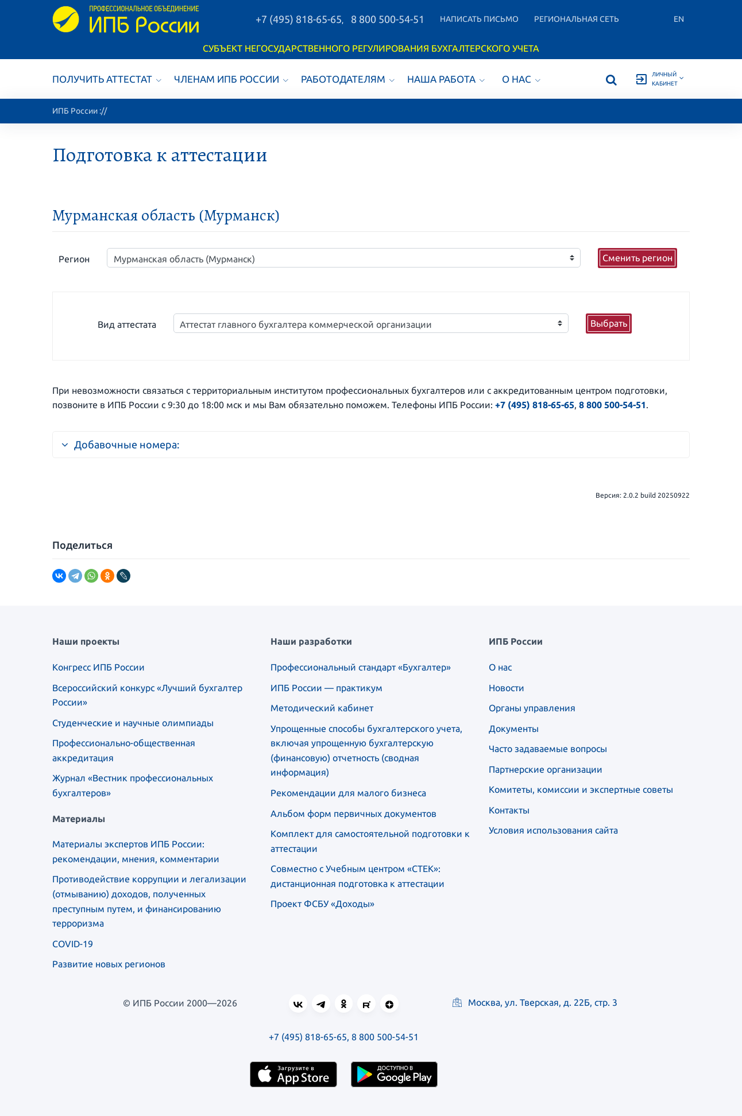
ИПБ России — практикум (326, 688)
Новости (506, 688)
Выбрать (608, 323)
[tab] (371, 440)
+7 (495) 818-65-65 (299, 19)
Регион (74, 259)
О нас (521, 78)
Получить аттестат (106, 78)
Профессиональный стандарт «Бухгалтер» (360, 667)
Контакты (509, 810)
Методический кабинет (321, 708)
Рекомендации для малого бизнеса (348, 793)
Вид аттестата (127, 324)
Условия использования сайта (553, 830)
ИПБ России (75, 110)
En (679, 19)
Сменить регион (637, 258)
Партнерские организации (545, 769)
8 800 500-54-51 (387, 19)
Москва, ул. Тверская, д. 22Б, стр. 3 (535, 1002)
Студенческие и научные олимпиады (133, 723)
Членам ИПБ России (231, 78)
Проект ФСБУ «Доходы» (322, 903)
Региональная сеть (576, 19)
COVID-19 (72, 944)
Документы (514, 728)
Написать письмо (479, 19)
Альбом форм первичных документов (353, 813)
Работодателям (348, 78)
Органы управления (532, 708)
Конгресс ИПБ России (98, 667)
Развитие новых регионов (108, 964)
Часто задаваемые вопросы (548, 748)
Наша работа (446, 78)
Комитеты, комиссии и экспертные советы (581, 789)
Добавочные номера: (120, 444)
